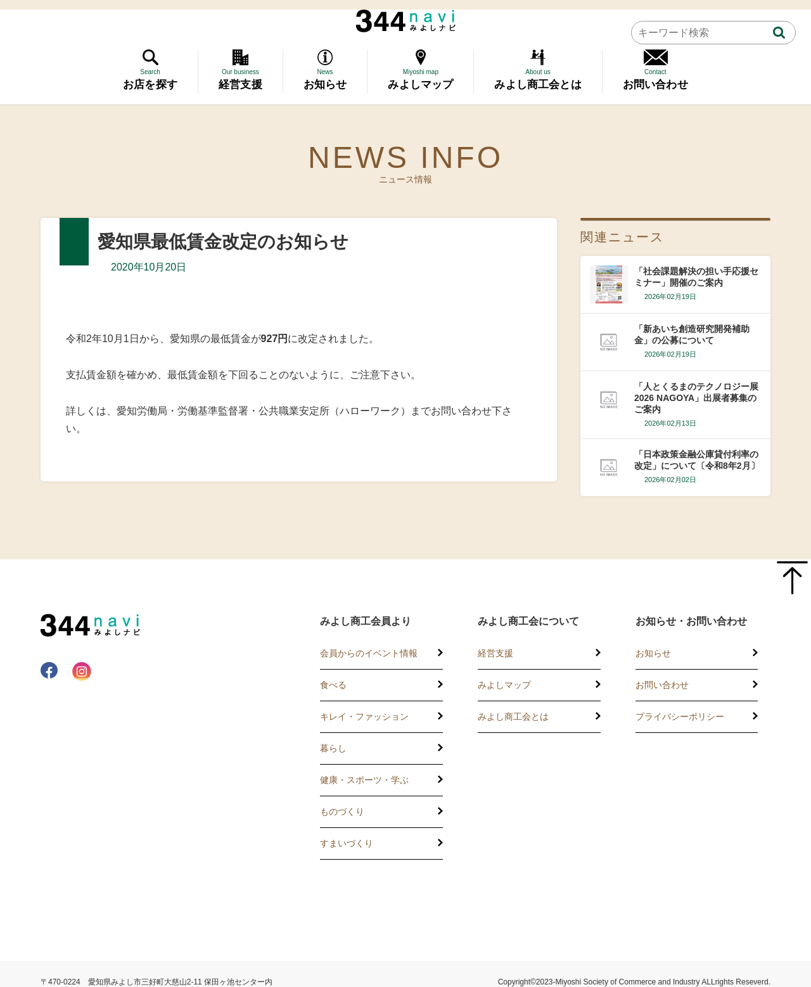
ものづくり (342, 811)
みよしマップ (504, 685)
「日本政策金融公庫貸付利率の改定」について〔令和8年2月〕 (697, 460)
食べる (333, 685)
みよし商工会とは (513, 716)
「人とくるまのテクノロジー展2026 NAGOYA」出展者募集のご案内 (696, 397)
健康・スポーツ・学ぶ (364, 780)
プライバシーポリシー (679, 716)
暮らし (333, 748)
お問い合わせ (662, 685)
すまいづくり (346, 843)
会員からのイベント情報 (369, 653)
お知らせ (653, 653)
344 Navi (406, 21)
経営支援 (495, 653)
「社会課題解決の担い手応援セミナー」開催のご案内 (696, 277)
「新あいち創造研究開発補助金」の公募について (692, 334)
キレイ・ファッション (364, 716)
